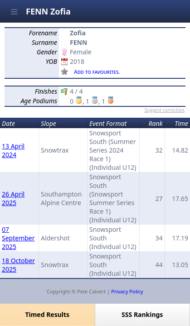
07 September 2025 (18, 238)
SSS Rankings (142, 314)
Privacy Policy (127, 291)
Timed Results (47, 314)
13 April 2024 (13, 150)
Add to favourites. (97, 72)
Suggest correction (164, 110)
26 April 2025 (13, 198)
